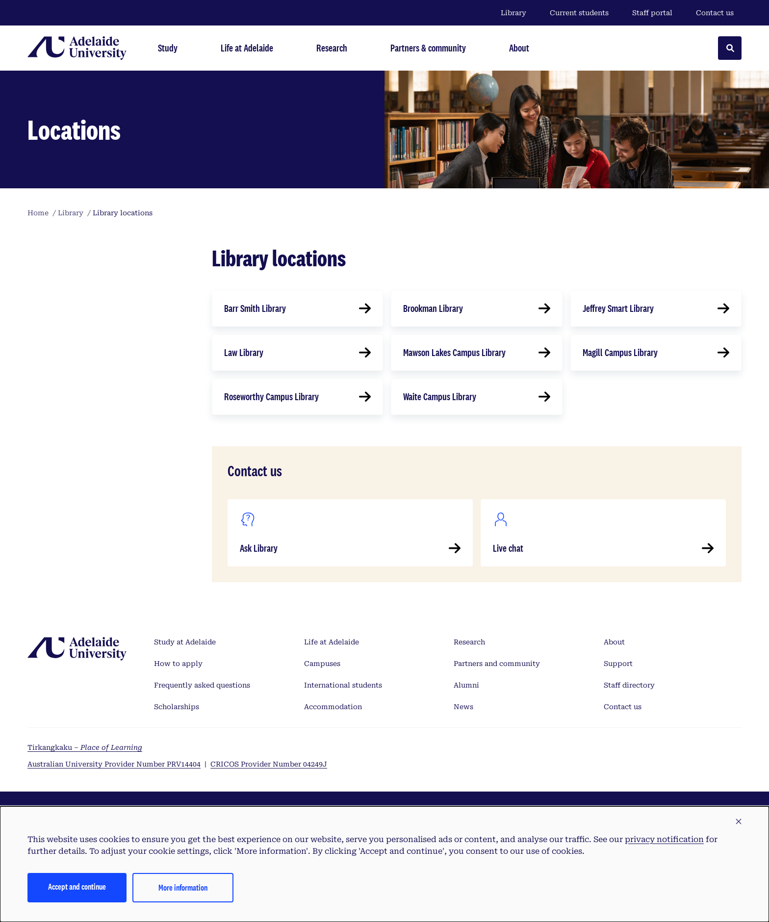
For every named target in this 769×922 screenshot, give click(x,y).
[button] (739, 822)
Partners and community (497, 663)
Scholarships (176, 707)
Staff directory (629, 685)
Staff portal (652, 13)
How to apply (178, 663)
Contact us (715, 13)
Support (618, 663)
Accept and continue (77, 886)
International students (343, 685)
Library (513, 13)
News (463, 707)
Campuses (322, 663)
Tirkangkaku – (84, 747)
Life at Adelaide (331, 642)
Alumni (466, 685)
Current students (579, 13)
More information (182, 887)
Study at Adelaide (185, 642)
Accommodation (333, 707)
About (614, 642)
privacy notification (664, 839)
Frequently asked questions (202, 685)
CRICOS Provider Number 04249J (268, 764)
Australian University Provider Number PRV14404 (114, 764)
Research (469, 642)
